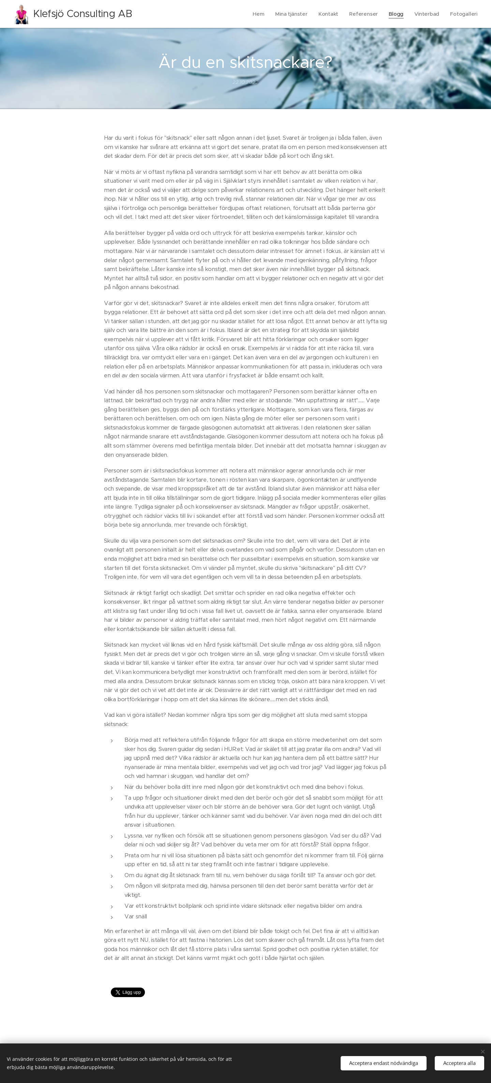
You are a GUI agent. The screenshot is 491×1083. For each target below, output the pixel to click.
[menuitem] (256, 13)
